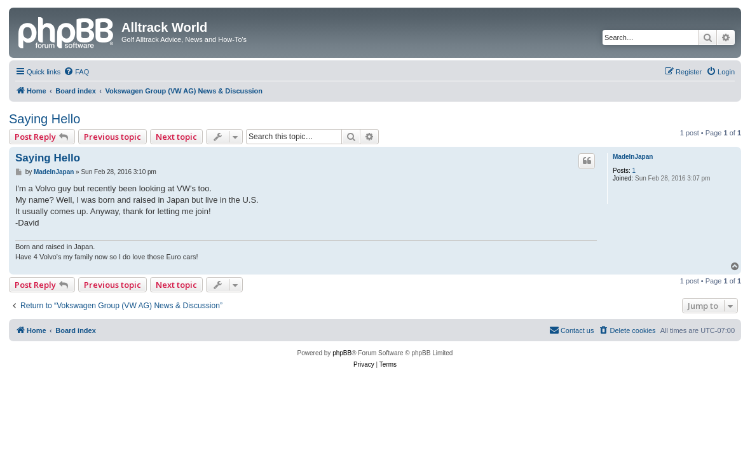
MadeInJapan (633, 156)
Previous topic (112, 136)
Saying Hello (44, 119)
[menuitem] (76, 71)
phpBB (341, 353)
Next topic (176, 136)
